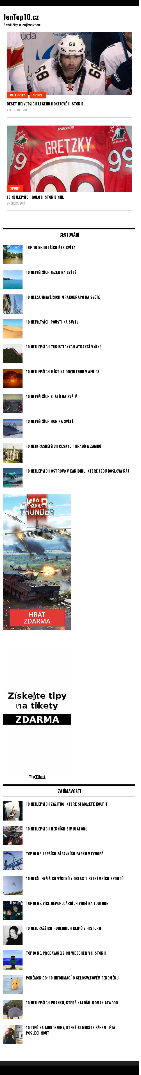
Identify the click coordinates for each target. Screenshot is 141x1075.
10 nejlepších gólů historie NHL (35, 197)
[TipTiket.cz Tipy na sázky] (37, 777)
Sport (38, 95)
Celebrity (17, 95)
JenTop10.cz (21, 16)
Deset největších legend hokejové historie (45, 104)
